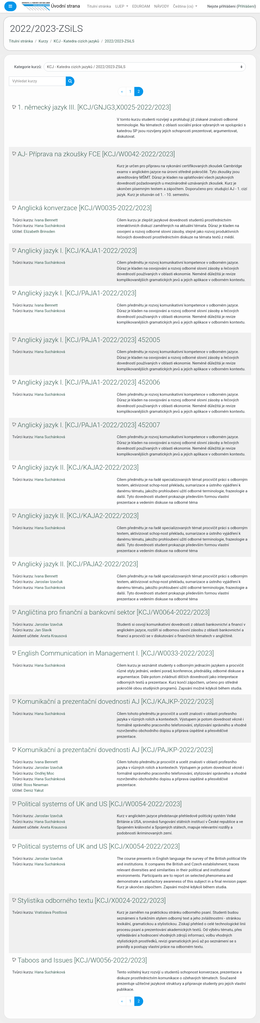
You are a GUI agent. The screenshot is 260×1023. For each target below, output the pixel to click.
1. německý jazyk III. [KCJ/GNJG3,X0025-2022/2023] (94, 107)
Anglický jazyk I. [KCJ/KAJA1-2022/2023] (77, 250)
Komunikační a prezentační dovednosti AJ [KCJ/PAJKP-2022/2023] (115, 750)
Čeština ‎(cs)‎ (183, 6)
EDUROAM (141, 6)
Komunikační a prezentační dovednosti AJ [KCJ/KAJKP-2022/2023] (116, 701)
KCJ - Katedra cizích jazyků (76, 41)
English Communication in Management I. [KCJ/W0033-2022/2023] (116, 653)
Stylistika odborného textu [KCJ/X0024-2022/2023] (92, 900)
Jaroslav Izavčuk (49, 581)
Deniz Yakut (33, 790)
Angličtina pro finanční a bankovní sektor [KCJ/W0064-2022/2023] (113, 612)
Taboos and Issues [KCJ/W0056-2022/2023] (82, 960)
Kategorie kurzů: (28, 67)
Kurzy (43, 41)
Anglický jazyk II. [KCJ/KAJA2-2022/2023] (78, 467)
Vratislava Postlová (51, 912)
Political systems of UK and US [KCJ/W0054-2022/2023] (100, 804)
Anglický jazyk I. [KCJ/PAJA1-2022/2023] (77, 293)
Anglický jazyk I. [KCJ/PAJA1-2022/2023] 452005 (89, 340)
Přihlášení (246, 6)
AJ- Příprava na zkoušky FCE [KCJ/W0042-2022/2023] (96, 154)
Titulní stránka (99, 6)
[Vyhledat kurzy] (37, 81)
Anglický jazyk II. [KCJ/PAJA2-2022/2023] (78, 564)
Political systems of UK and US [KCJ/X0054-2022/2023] (99, 846)
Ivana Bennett (46, 220)
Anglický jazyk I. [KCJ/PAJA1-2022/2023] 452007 (89, 425)
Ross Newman (36, 785)
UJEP (120, 6)
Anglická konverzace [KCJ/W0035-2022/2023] (85, 208)
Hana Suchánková (50, 225)
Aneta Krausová (53, 636)
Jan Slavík (43, 630)
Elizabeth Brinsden (39, 231)
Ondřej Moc (44, 773)
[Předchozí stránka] (122, 91)
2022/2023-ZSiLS (119, 41)
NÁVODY (161, 6)
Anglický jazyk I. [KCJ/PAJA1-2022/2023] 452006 (89, 382)
